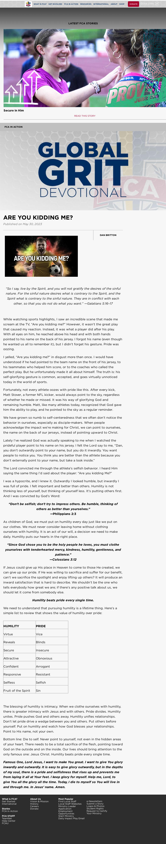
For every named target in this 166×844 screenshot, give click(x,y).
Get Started (8, 801)
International (9, 804)
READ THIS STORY (84, 116)
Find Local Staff (67, 801)
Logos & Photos (95, 806)
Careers (34, 806)
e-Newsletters (94, 801)
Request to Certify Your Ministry (97, 812)
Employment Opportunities (66, 812)
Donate (34, 808)
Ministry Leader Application (67, 807)
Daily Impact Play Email (71, 818)
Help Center (8, 821)
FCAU (5, 823)
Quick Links (147, 3)
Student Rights (95, 808)
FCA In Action (14, 127)
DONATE (133, 4)
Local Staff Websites (70, 804)
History (34, 804)
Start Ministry (66, 816)
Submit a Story (95, 803)
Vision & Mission (39, 801)
